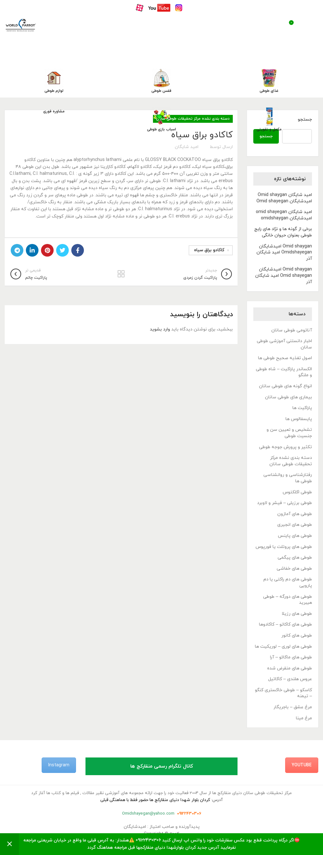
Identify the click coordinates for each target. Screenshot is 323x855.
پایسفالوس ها (298, 419)
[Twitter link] (62, 250)
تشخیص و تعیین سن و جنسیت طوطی (289, 433)
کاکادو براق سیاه (209, 250)
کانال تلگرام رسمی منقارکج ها (161, 766)
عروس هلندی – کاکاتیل (290, 679)
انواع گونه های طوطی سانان (285, 386)
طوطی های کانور (296, 635)
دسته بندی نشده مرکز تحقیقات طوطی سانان (290, 461)
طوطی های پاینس (295, 536)
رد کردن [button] (9, 844)
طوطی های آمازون (294, 514)
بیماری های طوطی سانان (288, 397)
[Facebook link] (77, 250)
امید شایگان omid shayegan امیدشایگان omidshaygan (284, 215)
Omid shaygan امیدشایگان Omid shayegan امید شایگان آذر (283, 275)
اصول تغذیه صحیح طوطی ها (285, 358)
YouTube (302, 765)
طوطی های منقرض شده (289, 668)
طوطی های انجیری (294, 525)
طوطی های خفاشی (294, 569)
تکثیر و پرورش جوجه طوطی (285, 447)
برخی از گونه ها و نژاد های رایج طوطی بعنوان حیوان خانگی (283, 232)
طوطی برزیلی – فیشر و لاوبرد (284, 503)
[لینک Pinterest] (47, 250)
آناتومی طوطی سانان (291, 330)
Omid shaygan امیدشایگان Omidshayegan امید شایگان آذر (284, 252)
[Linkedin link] (32, 250)
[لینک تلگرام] (17, 250)
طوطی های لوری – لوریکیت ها (283, 647)
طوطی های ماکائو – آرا (291, 657)
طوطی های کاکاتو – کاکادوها (285, 624)
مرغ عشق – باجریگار (292, 707)
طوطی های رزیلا (297, 614)
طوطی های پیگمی (295, 558)
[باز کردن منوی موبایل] (311, 25)
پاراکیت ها (302, 408)
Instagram (58, 765)
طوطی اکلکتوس (297, 492)
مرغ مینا (304, 718)
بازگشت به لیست (121, 274)
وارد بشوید (160, 329)
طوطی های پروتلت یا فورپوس (283, 547)
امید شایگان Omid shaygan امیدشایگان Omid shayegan (284, 198)
